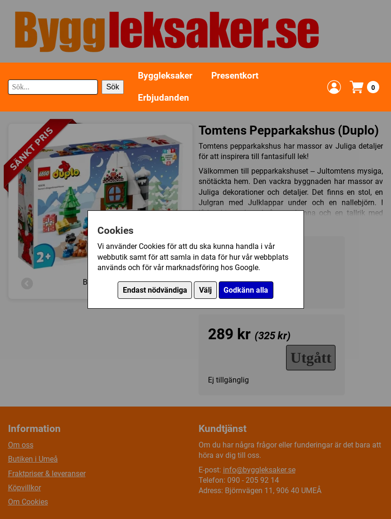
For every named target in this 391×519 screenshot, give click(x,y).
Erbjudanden (163, 97)
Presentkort (234, 75)
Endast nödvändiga (155, 290)
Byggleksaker (165, 75)
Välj (205, 290)
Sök (113, 87)
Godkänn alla (245, 290)
